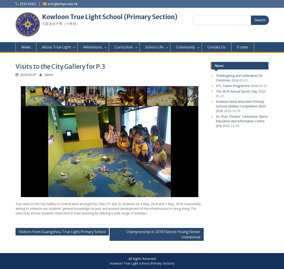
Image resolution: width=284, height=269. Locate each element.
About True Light (56, 47)
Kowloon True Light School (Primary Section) (110, 17)
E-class (242, 47)
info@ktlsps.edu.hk (63, 4)
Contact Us (216, 47)
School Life (154, 47)
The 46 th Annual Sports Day (236, 91)
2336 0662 (28, 4)
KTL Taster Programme (233, 86)
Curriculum (123, 47)
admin (48, 75)
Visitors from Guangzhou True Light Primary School (62, 231)
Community (185, 47)
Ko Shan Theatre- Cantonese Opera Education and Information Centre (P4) (241, 121)
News (26, 47)
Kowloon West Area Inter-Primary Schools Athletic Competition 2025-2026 (241, 106)
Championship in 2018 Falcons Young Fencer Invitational (163, 234)
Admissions (92, 47)
